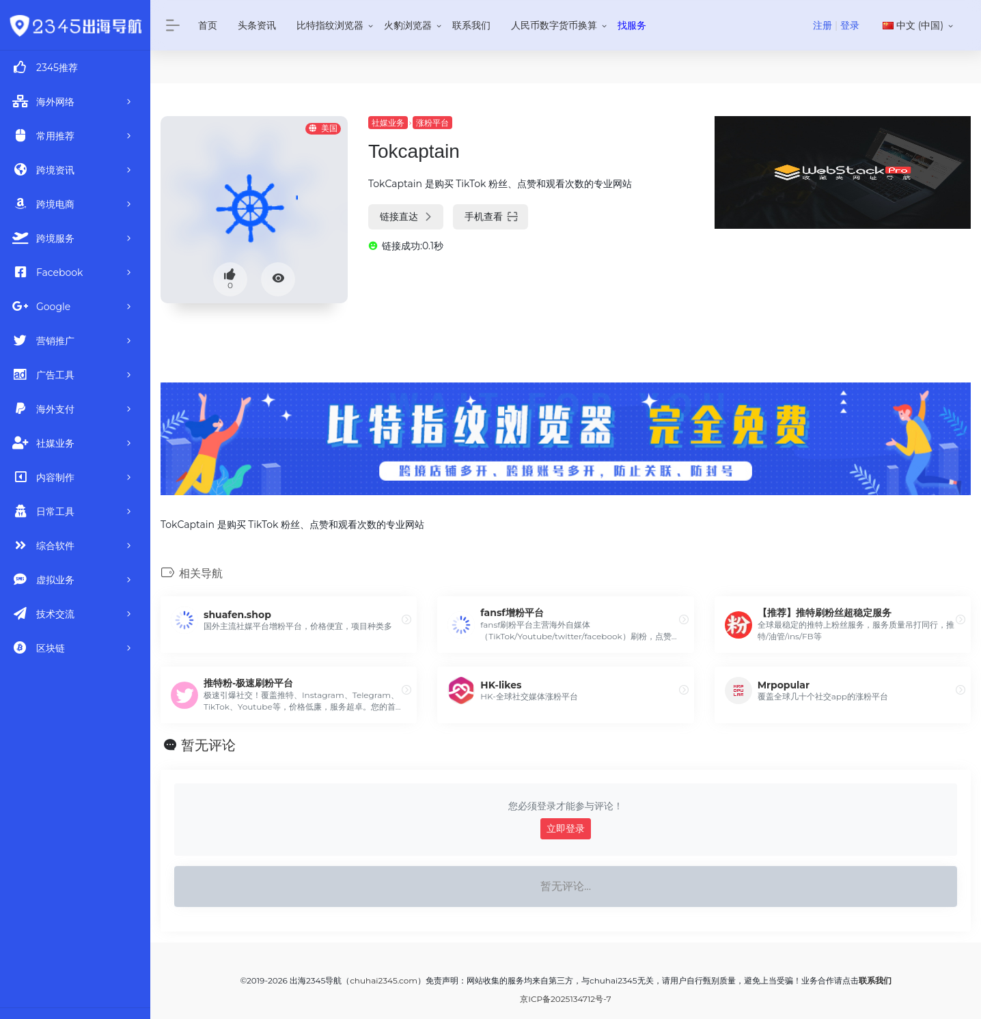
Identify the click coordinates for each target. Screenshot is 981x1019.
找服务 (632, 25)
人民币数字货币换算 (554, 25)
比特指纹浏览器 (329, 25)
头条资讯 (257, 25)
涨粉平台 (432, 122)
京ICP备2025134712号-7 (565, 999)
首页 (207, 25)
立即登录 (566, 828)
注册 (822, 25)
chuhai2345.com (383, 980)
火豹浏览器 (408, 25)
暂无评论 (208, 745)
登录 (849, 25)
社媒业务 (388, 122)
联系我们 (471, 25)
